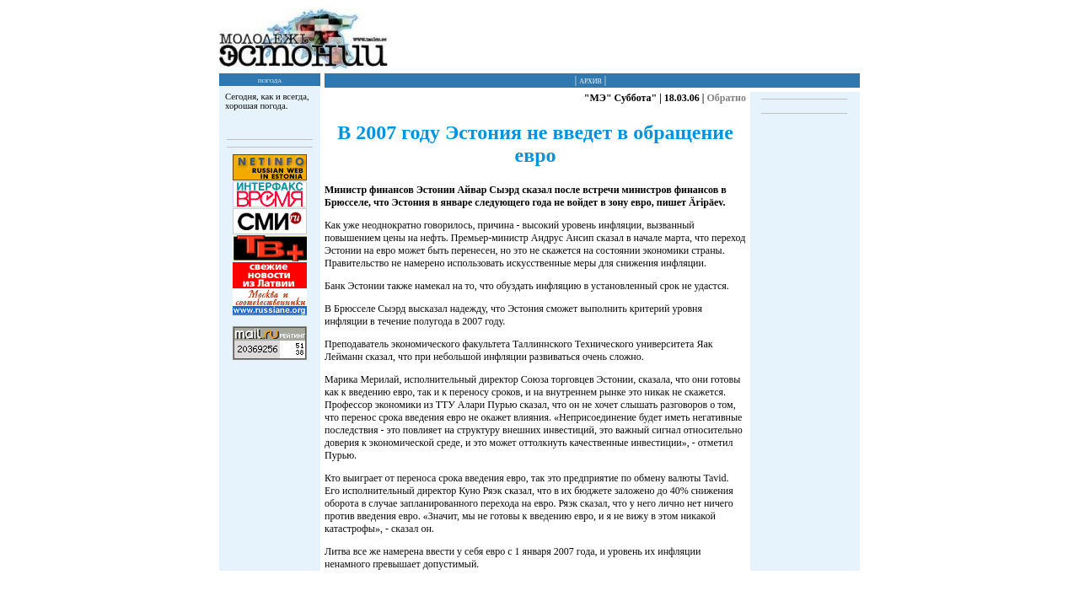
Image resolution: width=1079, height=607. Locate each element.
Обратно (726, 98)
